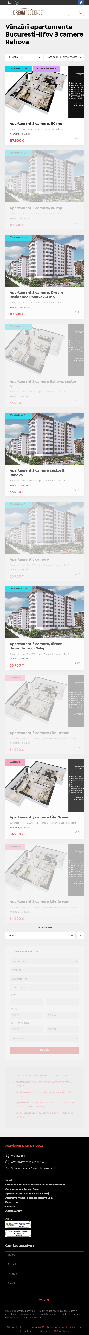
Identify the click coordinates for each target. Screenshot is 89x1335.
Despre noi (11, 1202)
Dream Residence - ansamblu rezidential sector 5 (35, 1185)
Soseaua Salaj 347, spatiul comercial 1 (33, 1168)
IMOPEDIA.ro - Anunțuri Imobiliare (57, 1327)
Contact (10, 1207)
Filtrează (13, 57)
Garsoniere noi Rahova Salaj (22, 1189)
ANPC (8, 1219)
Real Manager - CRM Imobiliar (51, 1331)
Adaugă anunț (13, 1211)
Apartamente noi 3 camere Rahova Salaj (29, 1198)
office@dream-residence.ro (17, 3)
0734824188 (9, 3)
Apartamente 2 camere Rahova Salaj (27, 1194)
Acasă (8, 1180)
